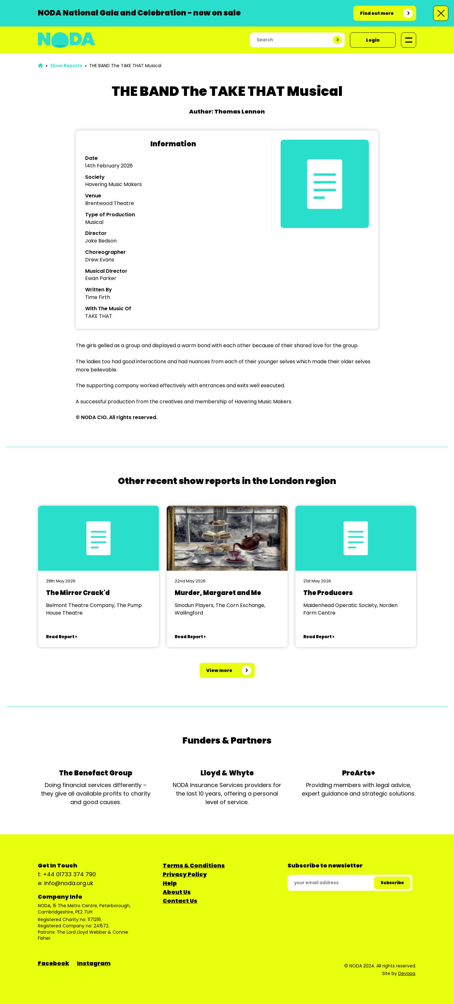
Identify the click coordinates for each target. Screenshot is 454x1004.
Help (170, 883)
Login (373, 40)
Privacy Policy (185, 874)
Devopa (406, 973)
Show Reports (66, 65)
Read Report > (61, 637)
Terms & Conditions (194, 865)
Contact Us (180, 901)
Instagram (94, 963)
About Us (177, 892)
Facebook (53, 963)
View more (219, 670)
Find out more (377, 13)
